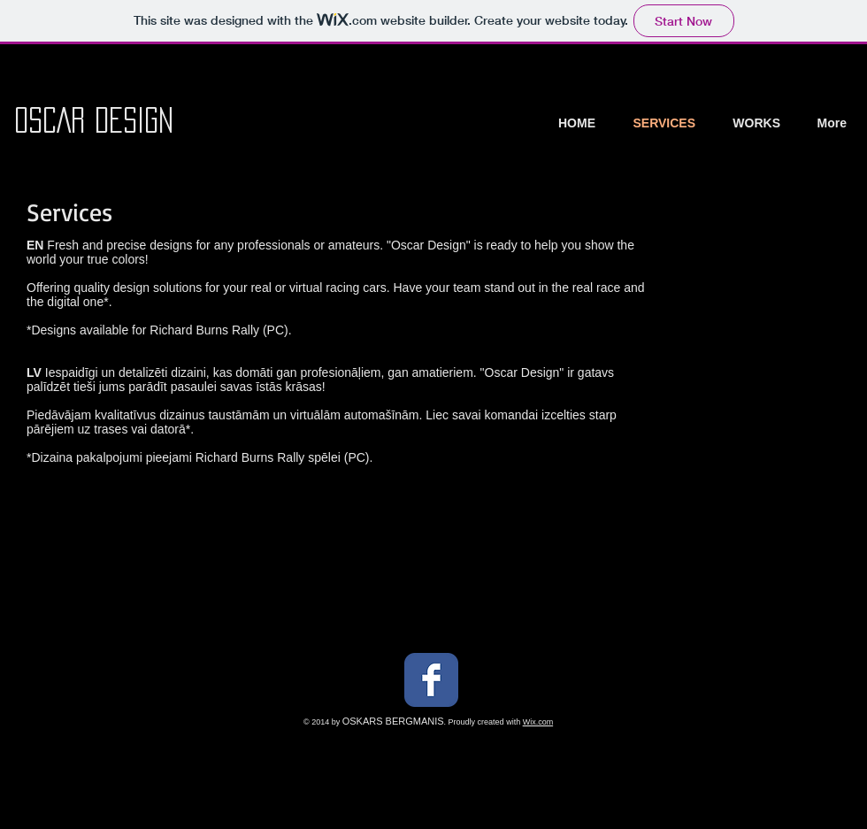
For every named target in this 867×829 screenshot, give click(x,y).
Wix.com (538, 722)
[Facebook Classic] (431, 680)
